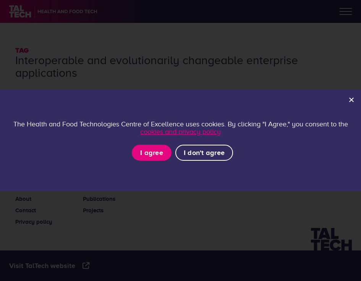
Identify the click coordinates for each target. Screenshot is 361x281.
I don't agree (204, 153)
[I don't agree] (351, 99)
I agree (151, 153)
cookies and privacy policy (180, 132)
